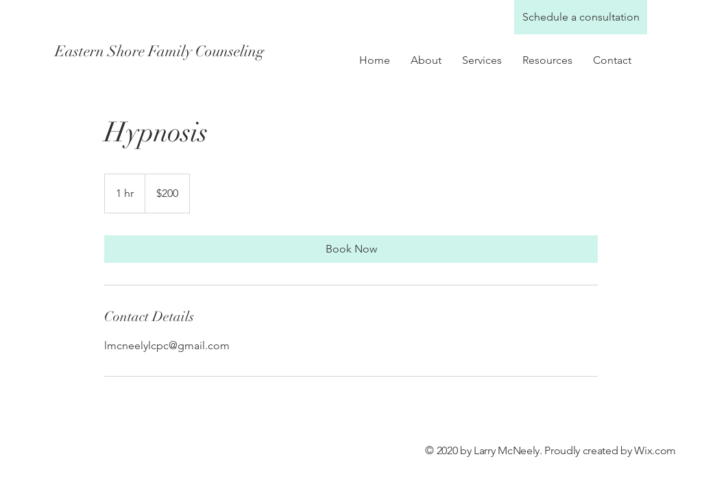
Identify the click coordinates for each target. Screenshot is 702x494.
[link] (351, 249)
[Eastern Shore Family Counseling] (177, 51)
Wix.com (655, 450)
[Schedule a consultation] (580, 17)
